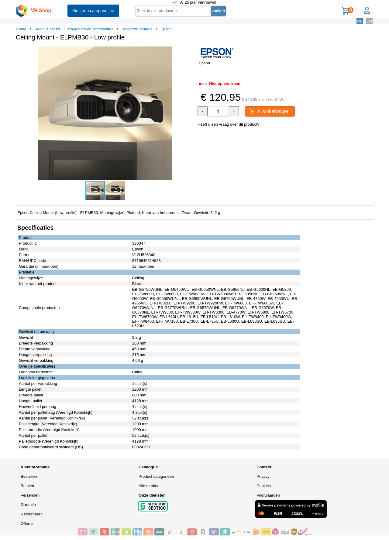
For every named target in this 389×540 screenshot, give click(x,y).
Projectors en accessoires (90, 29)
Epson (166, 29)
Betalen (27, 486)
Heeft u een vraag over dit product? (229, 124)
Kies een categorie (93, 10)
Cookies (263, 486)
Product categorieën (156, 476)
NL (359, 21)
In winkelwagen (270, 111)
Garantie (28, 504)
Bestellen (29, 476)
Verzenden (30, 495)
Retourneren (32, 514)
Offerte (27, 523)
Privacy (263, 476)
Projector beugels (137, 29)
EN (369, 21)
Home (21, 29)
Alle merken (149, 486)
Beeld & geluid (47, 29)
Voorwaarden (268, 495)
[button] (189, 52)
